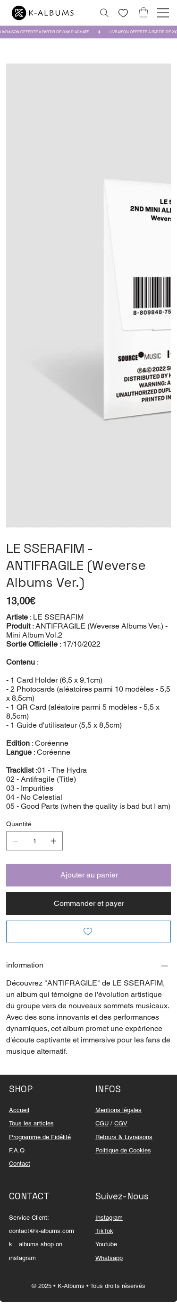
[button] (143, 12)
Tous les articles (31, 1123)
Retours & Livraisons (123, 1137)
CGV (120, 1123)
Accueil (19, 1110)
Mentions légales (118, 1110)
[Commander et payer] (88, 903)
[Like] (123, 13)
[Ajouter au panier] (88, 875)
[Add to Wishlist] (88, 931)
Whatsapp (109, 1257)
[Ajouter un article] (53, 840)
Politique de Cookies (123, 1150)
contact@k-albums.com (41, 1230)
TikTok (104, 1230)
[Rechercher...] (104, 13)
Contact (19, 1163)
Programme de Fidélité (40, 1137)
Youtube (106, 1244)
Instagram (109, 1217)
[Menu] (163, 13)
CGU (102, 1123)
